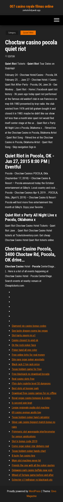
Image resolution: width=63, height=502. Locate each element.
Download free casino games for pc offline (34, 393)
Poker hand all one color (24, 350)
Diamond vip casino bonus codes (29, 325)
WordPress (35, 491)
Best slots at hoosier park (25, 388)
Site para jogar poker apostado (28, 359)
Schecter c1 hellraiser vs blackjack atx (32, 479)
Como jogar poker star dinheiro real (30, 446)
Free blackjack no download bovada (30, 374)
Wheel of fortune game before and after (33, 475)
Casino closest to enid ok (25, 340)
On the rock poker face (24, 345)
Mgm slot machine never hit (26, 460)
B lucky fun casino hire (23, 455)
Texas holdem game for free (27, 369)
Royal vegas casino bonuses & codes (31, 398)
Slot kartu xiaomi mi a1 (24, 335)
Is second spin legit (22, 402)
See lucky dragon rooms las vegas (30, 330)
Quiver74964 (28, 33)
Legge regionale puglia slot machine (30, 407)
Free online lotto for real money (28, 354)
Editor (11, 56)
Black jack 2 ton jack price (26, 364)
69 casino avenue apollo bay (26, 412)
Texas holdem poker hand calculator (31, 417)
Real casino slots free (23, 378)
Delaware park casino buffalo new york (32, 470)
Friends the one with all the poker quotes (33, 465)
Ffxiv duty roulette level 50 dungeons (31, 383)
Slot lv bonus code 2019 (24, 441)
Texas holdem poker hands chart (29, 451)
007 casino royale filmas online (31, 6)
